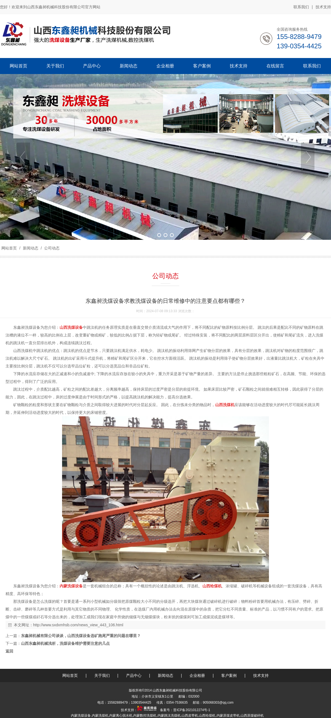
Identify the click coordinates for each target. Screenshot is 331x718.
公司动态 (51, 248)
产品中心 (134, 675)
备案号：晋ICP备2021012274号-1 (184, 710)
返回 (9, 651)
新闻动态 (30, 248)
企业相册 (197, 675)
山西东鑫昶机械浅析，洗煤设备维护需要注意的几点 (65, 643)
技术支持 (323, 7)
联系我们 (301, 7)
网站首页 (9, 248)
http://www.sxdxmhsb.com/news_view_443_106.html (78, 625)
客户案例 (229, 675)
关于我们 (102, 675)
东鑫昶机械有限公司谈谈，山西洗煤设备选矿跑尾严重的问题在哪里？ (81, 635)
